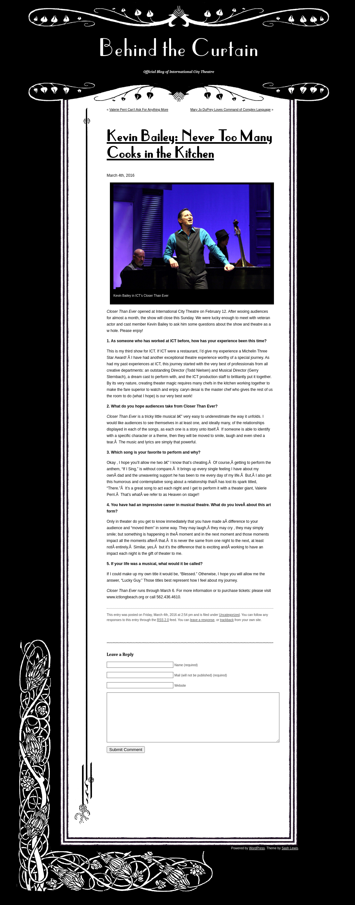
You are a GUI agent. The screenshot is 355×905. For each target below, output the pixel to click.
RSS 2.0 (163, 620)
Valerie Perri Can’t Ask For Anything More (138, 109)
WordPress (257, 858)
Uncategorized (229, 615)
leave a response (202, 620)
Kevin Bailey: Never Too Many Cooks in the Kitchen (189, 144)
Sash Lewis (290, 858)
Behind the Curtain (179, 48)
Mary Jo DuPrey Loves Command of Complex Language (230, 109)
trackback (227, 620)
